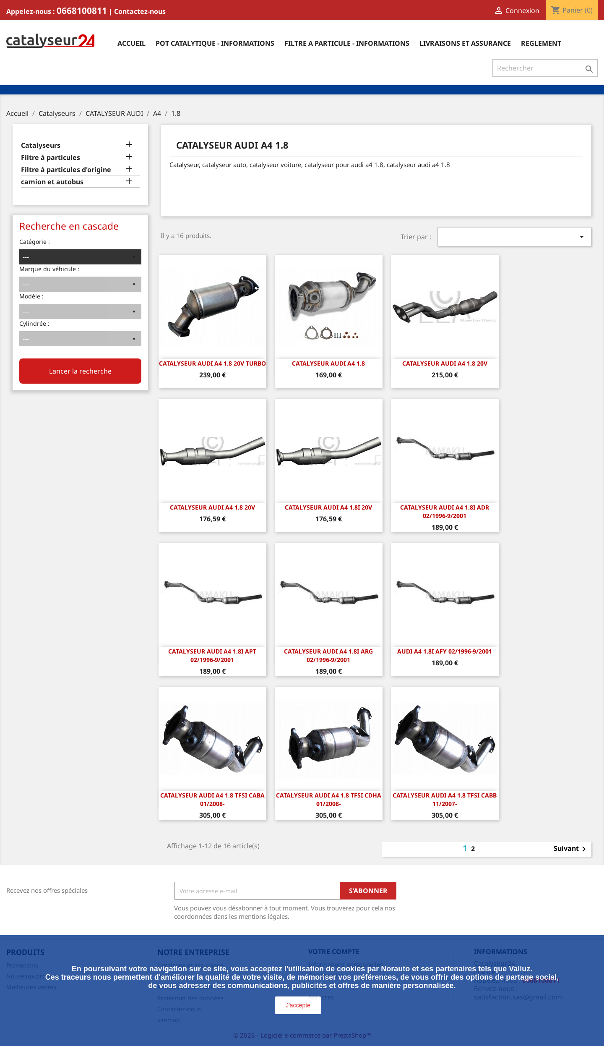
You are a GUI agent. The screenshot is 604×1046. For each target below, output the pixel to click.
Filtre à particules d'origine (66, 169)
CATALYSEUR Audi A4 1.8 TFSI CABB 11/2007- (445, 799)
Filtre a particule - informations (346, 43)
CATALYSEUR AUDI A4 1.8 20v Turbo (212, 363)
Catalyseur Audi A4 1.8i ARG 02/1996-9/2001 (328, 655)
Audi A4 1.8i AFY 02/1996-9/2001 (444, 651)
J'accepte (298, 1005)
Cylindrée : (34, 323)
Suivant (571, 849)
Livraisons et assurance (465, 43)
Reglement (541, 43)
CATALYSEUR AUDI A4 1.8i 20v (328, 507)
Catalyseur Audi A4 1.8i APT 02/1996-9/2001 (212, 655)
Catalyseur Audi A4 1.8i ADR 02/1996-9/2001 (444, 511)
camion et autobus (52, 182)
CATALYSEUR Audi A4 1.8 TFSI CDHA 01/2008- (328, 799)
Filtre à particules (50, 157)
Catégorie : (34, 242)
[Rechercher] (545, 68)
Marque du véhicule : (49, 269)
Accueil (131, 43)
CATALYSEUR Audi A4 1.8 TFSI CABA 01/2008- (212, 799)
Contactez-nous (140, 11)
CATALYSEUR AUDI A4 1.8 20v (444, 363)
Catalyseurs (40, 145)
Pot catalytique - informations (215, 43)
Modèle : (31, 296)
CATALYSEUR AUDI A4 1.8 (328, 363)
